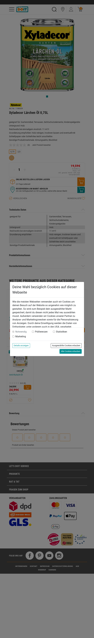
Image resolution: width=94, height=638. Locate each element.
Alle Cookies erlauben (70, 351)
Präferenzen (41, 331)
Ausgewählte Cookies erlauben (66, 345)
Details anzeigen (21, 345)
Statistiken (61, 331)
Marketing (20, 336)
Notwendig (21, 331)
